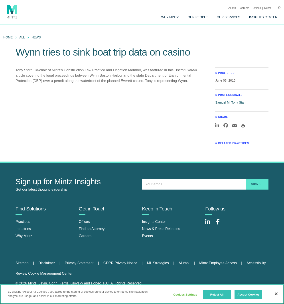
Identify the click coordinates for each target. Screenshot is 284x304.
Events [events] (147, 236)
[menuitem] (170, 17)
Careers (244, 8)
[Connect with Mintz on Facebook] (220, 224)
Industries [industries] (23, 229)
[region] (142, 294)
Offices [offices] (84, 222)
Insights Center (263, 17)
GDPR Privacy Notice (120, 263)
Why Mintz (170, 17)
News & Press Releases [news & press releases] (161, 229)
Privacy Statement (79, 263)
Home (8, 37)
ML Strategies (158, 263)
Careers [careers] (85, 236)
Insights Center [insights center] (154, 222)
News (267, 8)
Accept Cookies (248, 294)
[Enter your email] (205, 184)
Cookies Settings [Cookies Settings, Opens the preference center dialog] (185, 294)
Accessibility (256, 263)
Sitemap (22, 263)
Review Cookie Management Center (44, 273)
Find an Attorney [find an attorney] (92, 229)
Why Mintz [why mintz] (24, 236)
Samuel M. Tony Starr (230, 102)
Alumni (232, 8)
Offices (257, 8)
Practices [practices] (23, 222)
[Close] (276, 294)
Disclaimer (46, 263)
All (22, 37)
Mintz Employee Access (218, 263)
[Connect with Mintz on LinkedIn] (209, 224)
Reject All (216, 294)
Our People (198, 17)
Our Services (228, 17)
